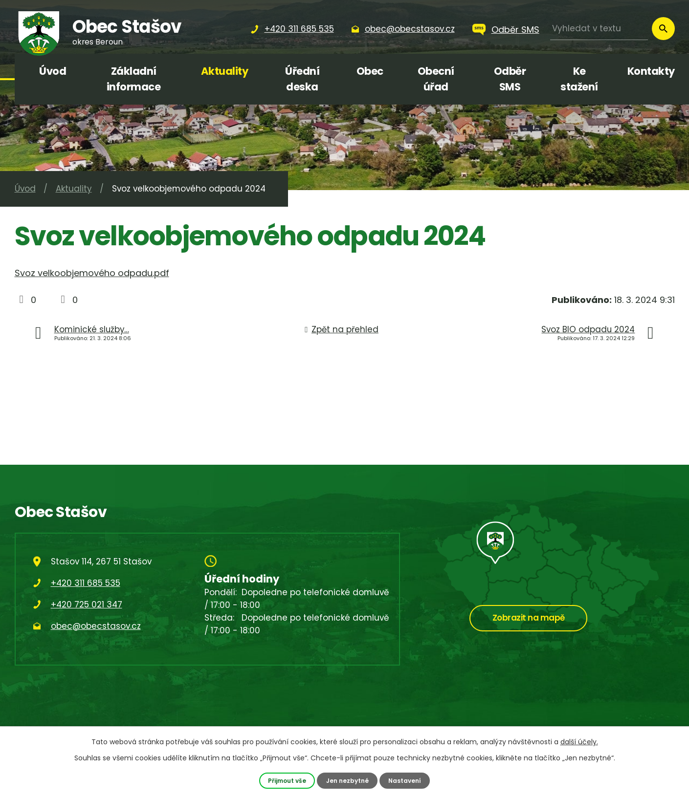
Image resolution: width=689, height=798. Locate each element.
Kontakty (651, 71)
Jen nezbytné (347, 780)
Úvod (52, 71)
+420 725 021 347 (86, 604)
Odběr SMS (515, 29)
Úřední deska (302, 79)
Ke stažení (579, 79)
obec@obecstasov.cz (96, 626)
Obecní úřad (436, 79)
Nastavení (407, 780)
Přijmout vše (285, 780)
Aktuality (224, 71)
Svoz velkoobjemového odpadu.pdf (92, 273)
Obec (369, 71)
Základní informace (134, 79)
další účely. (579, 742)
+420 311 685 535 (85, 583)
